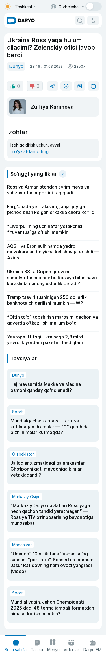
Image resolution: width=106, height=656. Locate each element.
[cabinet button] (93, 20)
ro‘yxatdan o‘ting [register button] (30, 151)
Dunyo (16, 66)
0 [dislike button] (35, 86)
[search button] (80, 20)
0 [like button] (15, 86)
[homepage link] (21, 20)
